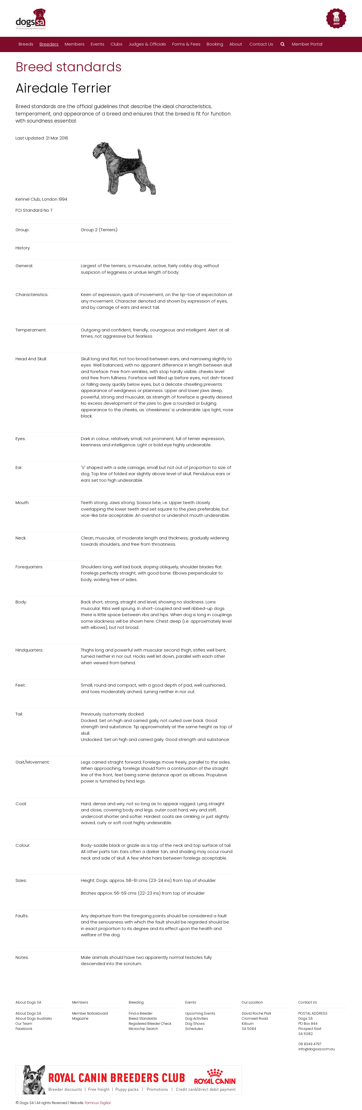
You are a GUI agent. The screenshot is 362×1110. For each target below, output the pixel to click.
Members (75, 44)
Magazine (80, 1018)
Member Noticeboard (90, 1013)
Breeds (26, 44)
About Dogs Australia (34, 1018)
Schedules (194, 1028)
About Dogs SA (28, 1013)
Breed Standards (143, 1018)
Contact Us (261, 44)
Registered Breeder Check (150, 1023)
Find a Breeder (140, 1013)
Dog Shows (195, 1023)
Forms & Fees (186, 44)
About (235, 44)
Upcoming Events (200, 1013)
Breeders (49, 44)
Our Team (24, 1023)
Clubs (116, 44)
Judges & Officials (147, 44)
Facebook (24, 1028)
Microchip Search (143, 1028)
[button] (282, 44)
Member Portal (307, 44)
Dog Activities (196, 1018)
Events (97, 44)
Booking (215, 44)
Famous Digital (98, 1102)
